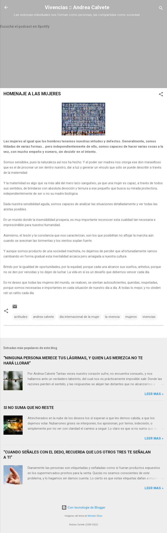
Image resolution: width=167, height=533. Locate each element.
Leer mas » (154, 394)
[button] (161, 95)
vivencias (148, 317)
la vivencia (112, 317)
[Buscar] (161, 8)
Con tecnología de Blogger (83, 507)
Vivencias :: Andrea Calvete (77, 7)
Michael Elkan (95, 515)
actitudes (20, 317)
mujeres (131, 317)
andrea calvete (43, 317)
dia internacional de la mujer (79, 317)
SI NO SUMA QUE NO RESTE (28, 407)
